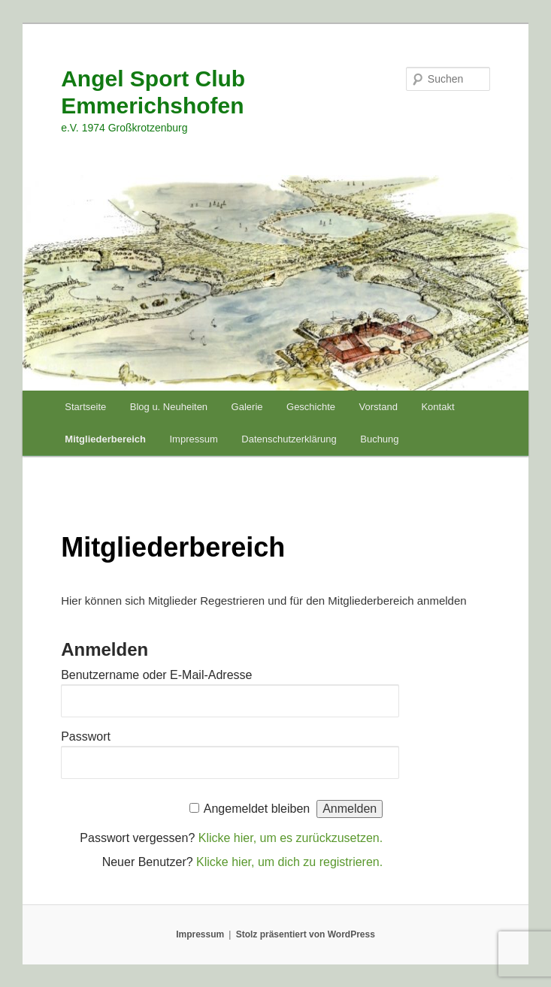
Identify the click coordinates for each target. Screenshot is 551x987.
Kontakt (437, 406)
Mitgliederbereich (105, 439)
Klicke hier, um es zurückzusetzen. (290, 838)
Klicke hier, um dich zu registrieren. (289, 862)
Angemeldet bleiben (257, 808)
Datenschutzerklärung (288, 439)
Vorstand (378, 406)
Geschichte (310, 406)
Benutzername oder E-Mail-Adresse (156, 675)
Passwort (86, 736)
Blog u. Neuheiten (168, 406)
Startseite (85, 406)
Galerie (247, 406)
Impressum (193, 439)
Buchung (379, 439)
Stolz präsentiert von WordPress (305, 934)
